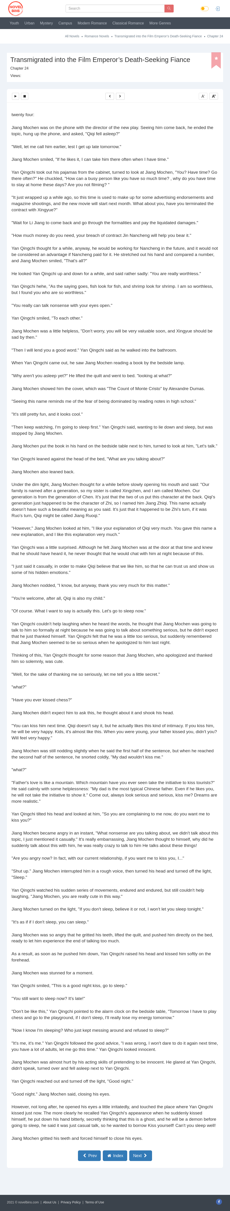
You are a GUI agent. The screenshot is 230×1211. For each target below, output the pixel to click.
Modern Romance (92, 23)
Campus (65, 23)
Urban (29, 23)
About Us (49, 1202)
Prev (89, 1155)
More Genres (160, 23)
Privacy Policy (71, 1202)
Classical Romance (128, 23)
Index (115, 1155)
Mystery (46, 23)
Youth (14, 23)
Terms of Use (94, 1202)
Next (140, 1155)
